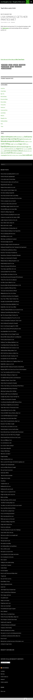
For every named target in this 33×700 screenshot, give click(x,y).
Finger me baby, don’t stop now (8, 494)
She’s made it (4, 559)
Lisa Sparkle (22, 64)
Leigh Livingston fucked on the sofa (9, 220)
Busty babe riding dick (6, 448)
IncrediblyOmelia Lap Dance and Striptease (11, 377)
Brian (13, 22)
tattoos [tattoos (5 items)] (17, 155)
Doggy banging (4, 456)
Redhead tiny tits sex (6, 486)
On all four (3, 481)
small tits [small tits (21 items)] (9, 153)
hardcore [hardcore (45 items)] (5, 146)
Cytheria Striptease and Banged (8, 625)
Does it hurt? (4, 638)
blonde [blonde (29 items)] (4, 141)
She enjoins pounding (6, 543)
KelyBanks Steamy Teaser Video (8, 380)
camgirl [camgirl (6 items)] (26, 141)
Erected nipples (4, 570)
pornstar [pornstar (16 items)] (7, 151)
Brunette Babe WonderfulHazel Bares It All (11, 285)
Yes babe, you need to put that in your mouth (11, 505)
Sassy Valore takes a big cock (7, 222)
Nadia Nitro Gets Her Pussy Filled (8, 307)
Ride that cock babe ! (6, 453)
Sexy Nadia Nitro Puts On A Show (8, 331)
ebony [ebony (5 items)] (27, 144)
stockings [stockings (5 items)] (14, 155)
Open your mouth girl (6, 606)
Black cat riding (4, 497)
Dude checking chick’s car (7, 459)
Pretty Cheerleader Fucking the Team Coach (11, 320)
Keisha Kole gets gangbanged (8, 176)
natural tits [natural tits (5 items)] (26, 148)
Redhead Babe (4, 121)
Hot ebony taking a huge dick (7, 192)
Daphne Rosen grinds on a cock (8, 187)
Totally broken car (5, 483)
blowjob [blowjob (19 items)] (10, 141)
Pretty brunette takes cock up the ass (9, 182)
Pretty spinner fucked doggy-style (9, 190)
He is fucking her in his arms (7, 557)
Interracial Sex (4, 110)
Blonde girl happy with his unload (8, 500)
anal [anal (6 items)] (23, 136)
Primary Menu (31, 2)
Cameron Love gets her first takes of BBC (10, 217)
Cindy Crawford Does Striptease (8, 592)
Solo (2, 123)
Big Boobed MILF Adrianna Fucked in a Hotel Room (12, 366)
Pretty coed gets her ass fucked (8, 201)
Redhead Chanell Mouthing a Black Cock (10, 312)
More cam (3, 691)
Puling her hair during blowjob (7, 464)
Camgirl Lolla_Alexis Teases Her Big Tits (10, 396)
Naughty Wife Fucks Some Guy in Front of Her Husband (13, 369)
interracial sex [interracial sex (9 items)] (9, 149)
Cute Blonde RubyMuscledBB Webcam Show (11, 402)
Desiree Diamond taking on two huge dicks (10, 230)
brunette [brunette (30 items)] (16, 141)
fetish (10, 64)
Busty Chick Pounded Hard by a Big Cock (10, 421)
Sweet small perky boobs (6, 584)
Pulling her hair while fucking (7, 562)
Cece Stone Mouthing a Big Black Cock (10, 304)
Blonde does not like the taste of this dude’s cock (12, 641)
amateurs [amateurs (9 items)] (19, 137)
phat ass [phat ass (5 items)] (2, 151)
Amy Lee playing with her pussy (8, 233)
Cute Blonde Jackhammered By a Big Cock (10, 635)
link (32, 676)
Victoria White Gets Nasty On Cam (9, 274)
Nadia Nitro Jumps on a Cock (7, 364)
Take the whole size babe (6, 475)
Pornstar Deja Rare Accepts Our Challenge (11, 529)
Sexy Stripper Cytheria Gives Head (9, 619)
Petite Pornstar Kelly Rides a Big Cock (9, 616)
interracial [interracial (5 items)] (3, 148)
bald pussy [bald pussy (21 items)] (28, 137)
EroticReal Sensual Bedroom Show (9, 249)
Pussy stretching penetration (7, 513)
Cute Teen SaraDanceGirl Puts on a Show (10, 372)
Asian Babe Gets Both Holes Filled (8, 418)
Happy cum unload (5, 600)
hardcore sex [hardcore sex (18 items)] (14, 147)
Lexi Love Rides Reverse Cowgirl (8, 467)
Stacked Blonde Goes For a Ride (8, 410)
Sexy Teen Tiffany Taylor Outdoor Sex (9, 298)
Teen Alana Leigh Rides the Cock (8, 269)
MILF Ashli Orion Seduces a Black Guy (9, 353)
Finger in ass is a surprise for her (8, 491)
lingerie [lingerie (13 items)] (18, 149)
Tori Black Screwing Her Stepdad (8, 399)
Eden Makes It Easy (5, 581)
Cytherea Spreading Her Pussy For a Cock (10, 317)
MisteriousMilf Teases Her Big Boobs (9, 394)
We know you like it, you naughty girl (9, 535)
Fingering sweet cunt (6, 603)
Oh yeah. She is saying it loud (7, 510)
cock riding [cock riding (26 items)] (5, 144)
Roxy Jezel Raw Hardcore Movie (8, 508)
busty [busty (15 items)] (22, 141)
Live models (5, 667)
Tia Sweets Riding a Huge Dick (8, 521)
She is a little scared (5, 548)
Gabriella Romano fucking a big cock (9, 228)
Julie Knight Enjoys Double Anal (8, 589)
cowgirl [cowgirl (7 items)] (11, 144)
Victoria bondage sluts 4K (7, 241)
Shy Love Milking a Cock (6, 440)
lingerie (16, 64)
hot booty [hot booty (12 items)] (22, 147)
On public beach (4, 597)
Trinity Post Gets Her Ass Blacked (9, 279)
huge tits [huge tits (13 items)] (28, 147)
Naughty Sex (8, 14)
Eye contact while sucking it (7, 445)
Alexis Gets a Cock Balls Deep (8, 614)
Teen (2, 126)
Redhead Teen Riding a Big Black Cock (9, 342)
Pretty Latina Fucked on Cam (7, 339)
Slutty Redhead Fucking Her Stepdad (9, 323)
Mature (2, 115)
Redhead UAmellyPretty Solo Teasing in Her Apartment (13, 247)
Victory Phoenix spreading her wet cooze (10, 214)
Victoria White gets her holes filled (9, 209)
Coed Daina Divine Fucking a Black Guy (9, 345)
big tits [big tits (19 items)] (16, 139)
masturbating (5, 66)
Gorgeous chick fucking (6, 627)
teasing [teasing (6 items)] (20, 155)
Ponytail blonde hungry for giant (8, 608)
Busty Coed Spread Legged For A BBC (9, 326)
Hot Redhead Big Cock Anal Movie (8, 546)
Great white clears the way (7, 532)
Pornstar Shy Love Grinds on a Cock (9, 426)
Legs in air (3, 587)
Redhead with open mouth (7, 489)
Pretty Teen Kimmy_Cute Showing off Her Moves (12, 385)
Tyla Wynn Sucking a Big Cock (8, 502)
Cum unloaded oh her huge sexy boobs (10, 554)
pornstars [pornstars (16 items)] (14, 151)
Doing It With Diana (5, 451)
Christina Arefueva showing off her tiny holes (11, 198)
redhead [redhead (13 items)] (20, 151)
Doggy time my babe (5, 478)
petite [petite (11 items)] (30, 149)
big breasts (4, 64)
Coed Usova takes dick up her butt (9, 203)
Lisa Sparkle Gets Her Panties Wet (14, 18)
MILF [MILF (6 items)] (22, 148)
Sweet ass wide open (6, 527)
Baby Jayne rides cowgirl (6, 225)
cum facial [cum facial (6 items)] (16, 144)
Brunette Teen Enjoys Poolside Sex (9, 252)
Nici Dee (3, 674)
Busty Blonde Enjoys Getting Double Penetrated (12, 432)
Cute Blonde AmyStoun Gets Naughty (9, 296)
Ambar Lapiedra (4, 682)
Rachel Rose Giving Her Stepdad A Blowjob (11, 255)
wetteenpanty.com (6, 68)
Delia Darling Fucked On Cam (7, 263)
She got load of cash (5, 540)
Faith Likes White (5, 472)
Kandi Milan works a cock (6, 236)
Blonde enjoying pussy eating (7, 630)
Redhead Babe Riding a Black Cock (9, 350)
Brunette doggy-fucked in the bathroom (10, 244)
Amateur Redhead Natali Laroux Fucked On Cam (12, 309)
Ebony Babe (3, 102)
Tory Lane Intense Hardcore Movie (9, 290)
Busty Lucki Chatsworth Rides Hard (9, 573)
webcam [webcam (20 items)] (29, 155)
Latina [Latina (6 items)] (14, 148)
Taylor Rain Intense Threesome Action (10, 407)
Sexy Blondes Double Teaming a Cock (9, 355)
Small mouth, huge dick (6, 622)
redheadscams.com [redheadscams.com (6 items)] (27, 151)
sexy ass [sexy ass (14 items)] (3, 153)
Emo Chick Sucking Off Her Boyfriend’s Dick (11, 328)
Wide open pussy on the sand (7, 519)
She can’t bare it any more (7, 470)
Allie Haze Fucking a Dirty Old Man (8, 391)
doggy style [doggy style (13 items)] (22, 144)
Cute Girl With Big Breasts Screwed (9, 415)
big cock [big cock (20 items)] (11, 139)
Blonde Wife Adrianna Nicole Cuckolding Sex (11, 336)
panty (12, 66)
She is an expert (4, 538)
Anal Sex (3, 88)
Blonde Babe (4, 96)
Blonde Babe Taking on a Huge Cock (9, 375)
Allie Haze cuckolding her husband (8, 239)
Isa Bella (3, 671)
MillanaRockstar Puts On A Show (8, 293)
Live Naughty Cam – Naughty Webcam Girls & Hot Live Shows (13, 2)
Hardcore (3, 107)
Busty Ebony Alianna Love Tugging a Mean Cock (12, 361)
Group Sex (3, 104)
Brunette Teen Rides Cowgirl (7, 423)
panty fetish (18, 66)
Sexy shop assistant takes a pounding (9, 195)
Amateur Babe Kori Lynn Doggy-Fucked (10, 334)
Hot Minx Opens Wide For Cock (8, 282)
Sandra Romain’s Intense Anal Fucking (9, 429)
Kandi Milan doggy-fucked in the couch (10, 206)
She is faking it (4, 611)
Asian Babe (3, 91)
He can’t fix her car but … (6, 578)
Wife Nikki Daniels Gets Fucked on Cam (10, 347)
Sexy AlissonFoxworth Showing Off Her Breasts (12, 277)
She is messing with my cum (7, 516)
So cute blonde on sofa (6, 442)
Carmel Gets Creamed (6, 565)
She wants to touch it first (7, 551)
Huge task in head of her (6, 524)
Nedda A (3, 679)
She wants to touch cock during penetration (11, 633)
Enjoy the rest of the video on (12, 59)
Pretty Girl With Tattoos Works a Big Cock (10, 413)
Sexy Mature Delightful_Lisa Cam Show (10, 404)
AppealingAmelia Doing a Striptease (9, 388)
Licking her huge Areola (6, 644)
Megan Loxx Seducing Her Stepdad (9, 258)
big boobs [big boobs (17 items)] (4, 139)
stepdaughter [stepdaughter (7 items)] (19, 153)
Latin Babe (3, 112)
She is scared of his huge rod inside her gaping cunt (12, 461)
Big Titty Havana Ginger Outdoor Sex (9, 315)
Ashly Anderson (4, 676)
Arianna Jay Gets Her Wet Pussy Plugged (10, 434)
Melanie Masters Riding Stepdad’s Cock (10, 260)
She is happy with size (6, 595)
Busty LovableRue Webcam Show (8, 288)
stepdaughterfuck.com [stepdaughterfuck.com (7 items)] (6, 155)
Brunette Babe (4, 99)
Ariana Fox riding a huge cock (7, 211)
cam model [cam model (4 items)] (30, 141)
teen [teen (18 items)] (24, 155)
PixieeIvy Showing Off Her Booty (8, 266)
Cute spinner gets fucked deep (8, 179)
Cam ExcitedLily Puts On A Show (8, 271)
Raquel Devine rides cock (6, 184)
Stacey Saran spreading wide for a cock (10, 173)
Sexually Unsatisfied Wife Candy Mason (10, 301)
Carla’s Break (4, 567)
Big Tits (3, 14)
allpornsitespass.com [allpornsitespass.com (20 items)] (8, 137)
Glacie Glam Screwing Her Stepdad (9, 383)
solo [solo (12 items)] (14, 153)
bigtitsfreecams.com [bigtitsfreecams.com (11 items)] (25, 139)
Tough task (3, 576)
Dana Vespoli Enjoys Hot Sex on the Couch (10, 437)
